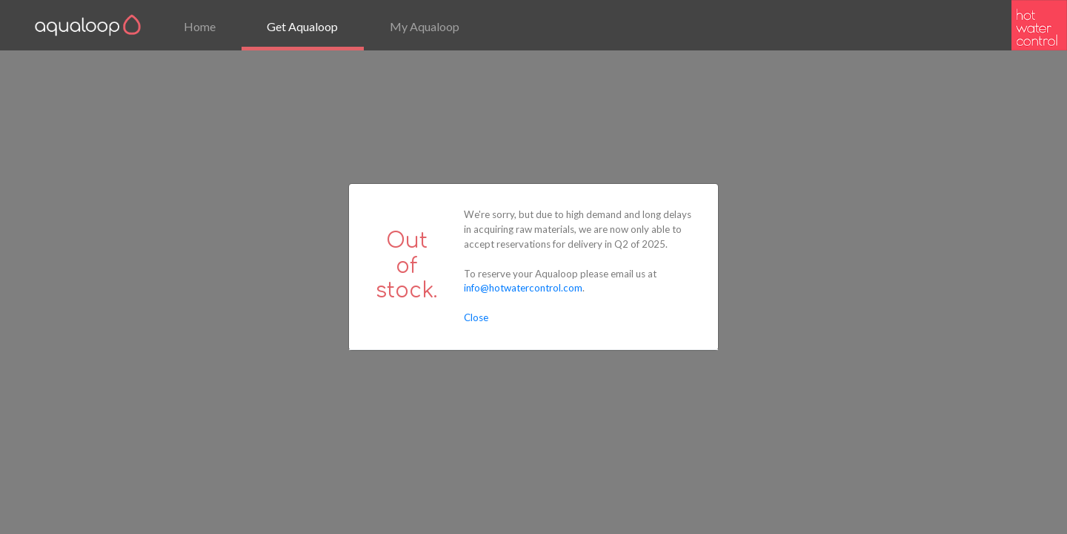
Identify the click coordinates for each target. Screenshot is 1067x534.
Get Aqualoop (302, 26)
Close (476, 317)
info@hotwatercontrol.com (523, 288)
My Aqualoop (424, 26)
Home (200, 26)
